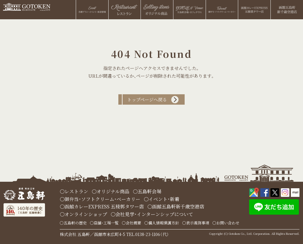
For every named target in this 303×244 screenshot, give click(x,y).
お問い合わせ (227, 223)
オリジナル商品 (112, 191)
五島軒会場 (149, 191)
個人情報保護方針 (163, 223)
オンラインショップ (86, 214)
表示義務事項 (197, 223)
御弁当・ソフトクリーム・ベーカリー (102, 199)
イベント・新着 (164, 199)
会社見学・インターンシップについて (154, 214)
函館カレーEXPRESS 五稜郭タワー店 (104, 206)
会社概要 (133, 223)
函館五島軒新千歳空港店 (178, 206)
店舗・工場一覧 (106, 223)
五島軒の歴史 (75, 223)
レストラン (76, 191)
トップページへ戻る (147, 99)
